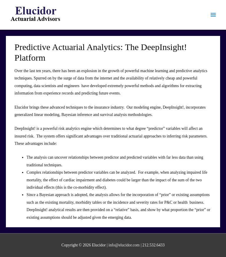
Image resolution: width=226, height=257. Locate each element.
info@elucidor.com (124, 245)
